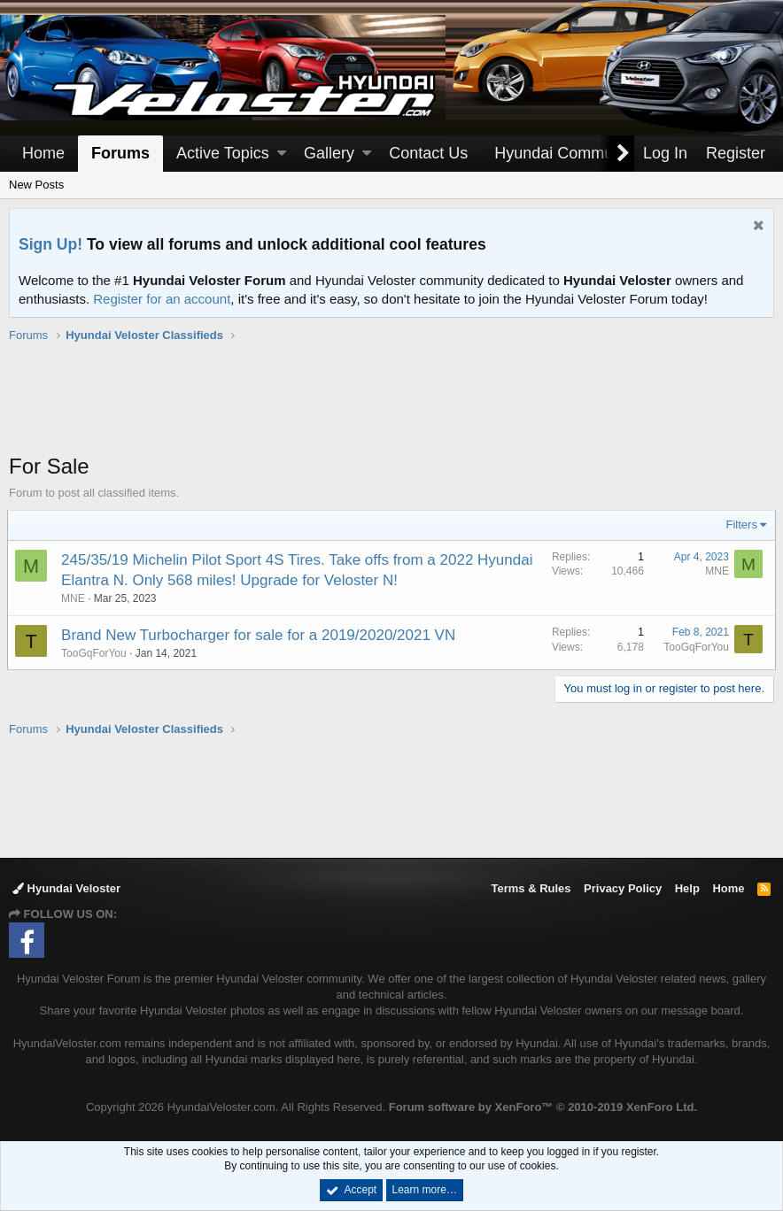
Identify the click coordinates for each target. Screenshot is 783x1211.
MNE (75, 598)
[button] (282, 153)
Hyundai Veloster (66, 888)
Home (43, 153)
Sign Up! (50, 244)
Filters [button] (740, 524)
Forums (120, 153)
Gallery (329, 153)
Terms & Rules (530, 888)
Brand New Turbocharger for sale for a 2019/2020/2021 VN (260, 635)
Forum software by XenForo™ (543, 1107)
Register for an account (161, 298)
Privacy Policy (623, 888)
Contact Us (428, 153)
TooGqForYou (95, 653)
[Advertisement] (391, 407)
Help (687, 888)
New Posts (36, 184)
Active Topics (222, 153)
